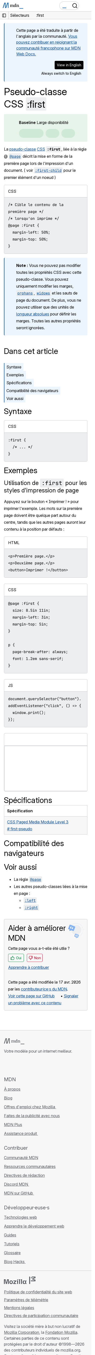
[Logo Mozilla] (19, 1280)
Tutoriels (11, 1243)
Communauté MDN (21, 1157)
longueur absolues (32, 314)
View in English (69, 65)
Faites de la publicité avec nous (32, 1115)
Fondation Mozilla (61, 1332)
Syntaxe (13, 367)
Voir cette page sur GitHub (31, 995)
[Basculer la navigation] (85, 5)
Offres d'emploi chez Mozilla (30, 1106)
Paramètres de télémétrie (26, 1299)
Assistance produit (21, 1133)
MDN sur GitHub (19, 1193)
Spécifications (19, 382)
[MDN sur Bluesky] (16, 1065)
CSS (41, 149)
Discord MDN (16, 1184)
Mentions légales (19, 1307)
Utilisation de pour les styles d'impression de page (45, 486)
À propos (12, 1089)
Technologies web (20, 1217)
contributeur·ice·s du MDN (44, 989)
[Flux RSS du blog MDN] (42, 1065)
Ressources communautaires (30, 1166)
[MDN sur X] (25, 1065)
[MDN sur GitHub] (7, 1065)
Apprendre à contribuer (28, 967)
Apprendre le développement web (34, 1226)
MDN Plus (13, 1124)
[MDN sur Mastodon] (33, 1065)
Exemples (15, 374)
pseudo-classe (22, 149)
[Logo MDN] (14, 1041)
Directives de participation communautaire (41, 1315)
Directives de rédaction (24, 1175)
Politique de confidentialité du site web (38, 1291)
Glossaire (12, 1252)
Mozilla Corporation (21, 1332)
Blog (8, 1097)
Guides (10, 1235)
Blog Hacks (15, 1261)
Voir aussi (14, 398)
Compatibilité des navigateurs (32, 390)
